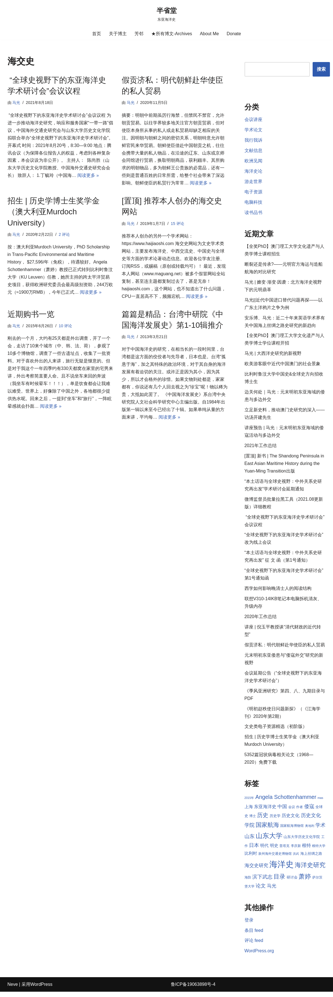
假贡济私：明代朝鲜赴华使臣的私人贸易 (285, 648)
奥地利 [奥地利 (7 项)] (309, 830)
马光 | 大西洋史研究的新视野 (273, 355)
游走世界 (253, 182)
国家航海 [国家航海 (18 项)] (267, 830)
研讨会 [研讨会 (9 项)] (299, 882)
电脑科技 (253, 203)
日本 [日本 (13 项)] (254, 850)
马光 (16, 103)
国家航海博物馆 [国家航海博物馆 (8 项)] (292, 831)
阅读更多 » (88, 176)
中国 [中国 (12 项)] (282, 811)
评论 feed (254, 946)
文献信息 (253, 151)
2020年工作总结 (261, 620)
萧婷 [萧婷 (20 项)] (312, 881)
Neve (13, 989)
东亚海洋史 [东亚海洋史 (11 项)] (265, 811)
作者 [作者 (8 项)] (299, 812)
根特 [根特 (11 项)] (306, 850)
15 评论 (177, 224)
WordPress (41, 989)
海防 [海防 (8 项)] (255, 882)
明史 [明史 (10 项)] (274, 850)
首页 (96, 33)
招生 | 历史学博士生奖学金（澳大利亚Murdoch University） (54, 212)
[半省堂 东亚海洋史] (167, 14)
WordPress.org (259, 956)
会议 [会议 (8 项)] (291, 812)
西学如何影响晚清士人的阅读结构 (278, 592)
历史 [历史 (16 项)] (262, 820)
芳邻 (138, 33)
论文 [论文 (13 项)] (267, 891)
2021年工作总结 (261, 448)
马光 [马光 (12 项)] (278, 890)
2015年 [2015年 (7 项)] (249, 802)
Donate (234, 33)
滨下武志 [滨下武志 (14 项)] (270, 882)
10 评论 (65, 327)
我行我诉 (253, 140)
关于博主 (117, 33)
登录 (249, 925)
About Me (209, 33)
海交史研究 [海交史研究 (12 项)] (261, 870)
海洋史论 (253, 172)
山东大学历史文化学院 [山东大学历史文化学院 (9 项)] (302, 841)
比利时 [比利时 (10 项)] (255, 858)
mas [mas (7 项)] (320, 802)
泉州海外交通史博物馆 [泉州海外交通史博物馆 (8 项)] (279, 859)
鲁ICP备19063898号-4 (193, 989)
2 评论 (64, 235)
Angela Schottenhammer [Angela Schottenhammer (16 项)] (286, 802)
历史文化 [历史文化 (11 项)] (291, 820)
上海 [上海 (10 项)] (249, 811)
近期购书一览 (31, 315)
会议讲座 (253, 120)
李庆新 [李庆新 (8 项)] (296, 851)
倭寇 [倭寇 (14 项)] (309, 811)
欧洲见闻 (253, 161)
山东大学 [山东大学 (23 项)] (269, 840)
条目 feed (254, 935)
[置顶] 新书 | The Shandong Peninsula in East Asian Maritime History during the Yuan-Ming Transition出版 (285, 466)
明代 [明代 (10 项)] (264, 850)
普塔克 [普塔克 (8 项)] (284, 851)
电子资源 (253, 192)
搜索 (321, 69)
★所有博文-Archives (171, 33)
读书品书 (253, 213)
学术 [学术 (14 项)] (320, 830)
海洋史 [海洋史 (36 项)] (286, 869)
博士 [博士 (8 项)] (252, 821)
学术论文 (253, 130)
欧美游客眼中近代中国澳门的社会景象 (282, 365)
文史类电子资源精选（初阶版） (276, 731)
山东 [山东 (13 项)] (250, 841)
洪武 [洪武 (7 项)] (301, 859)
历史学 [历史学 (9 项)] (275, 820)
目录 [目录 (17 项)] (287, 881)
